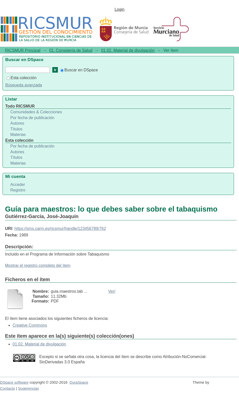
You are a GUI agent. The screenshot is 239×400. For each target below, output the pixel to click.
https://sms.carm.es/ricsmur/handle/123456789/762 (60, 228)
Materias (18, 134)
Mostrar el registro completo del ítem (37, 265)
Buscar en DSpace (79, 70)
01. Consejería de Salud (70, 50)
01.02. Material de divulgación (128, 50)
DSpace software (14, 382)
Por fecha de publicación (32, 118)
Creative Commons (30, 325)
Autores (17, 123)
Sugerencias (28, 388)
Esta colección (21, 78)
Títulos (16, 129)
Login (119, 9)
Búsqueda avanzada (23, 85)
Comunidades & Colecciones (36, 112)
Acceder (17, 184)
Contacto (7, 388)
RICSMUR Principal (22, 50)
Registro (17, 190)
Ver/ (111, 291)
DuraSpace (78, 382)
